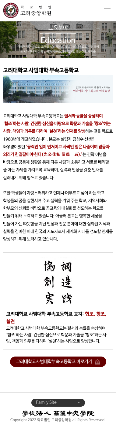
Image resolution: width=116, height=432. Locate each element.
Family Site (58, 402)
